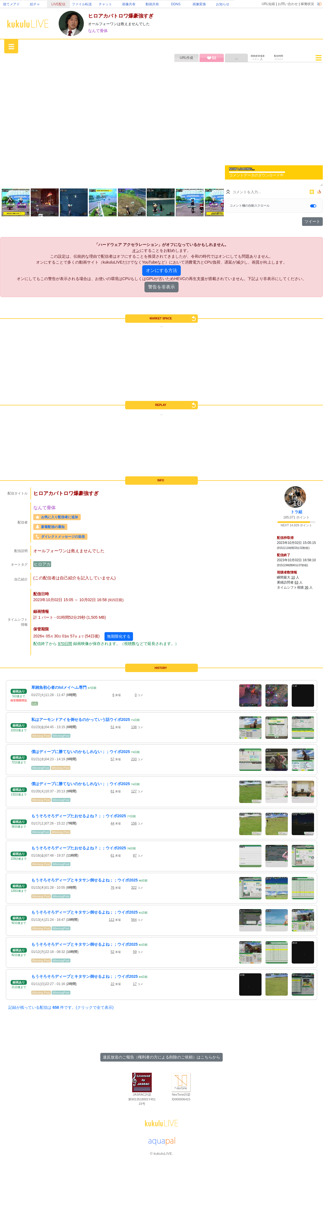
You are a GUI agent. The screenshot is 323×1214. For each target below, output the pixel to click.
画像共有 (129, 4)
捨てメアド (11, 4)
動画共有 (152, 4)
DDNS (175, 4)
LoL (34, 703)
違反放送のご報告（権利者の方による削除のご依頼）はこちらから (161, 1057)
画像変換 (199, 4)
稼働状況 (307, 4)
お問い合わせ (288, 4)
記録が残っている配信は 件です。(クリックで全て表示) (60, 1007)
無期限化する (118, 636)
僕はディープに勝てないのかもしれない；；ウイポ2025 (80, 751)
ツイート (312, 221)
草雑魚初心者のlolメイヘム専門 (59, 687)
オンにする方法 (161, 270)
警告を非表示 (161, 287)
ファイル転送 (82, 4)
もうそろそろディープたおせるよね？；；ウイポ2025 (78, 816)
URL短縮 (268, 4)
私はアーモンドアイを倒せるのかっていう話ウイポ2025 (80, 719)
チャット (105, 4)
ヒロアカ (42, 564)
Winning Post (41, 735)
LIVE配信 (58, 4)
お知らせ (222, 4)
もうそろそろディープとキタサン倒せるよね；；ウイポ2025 (84, 880)
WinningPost (61, 735)
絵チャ (35, 4)
